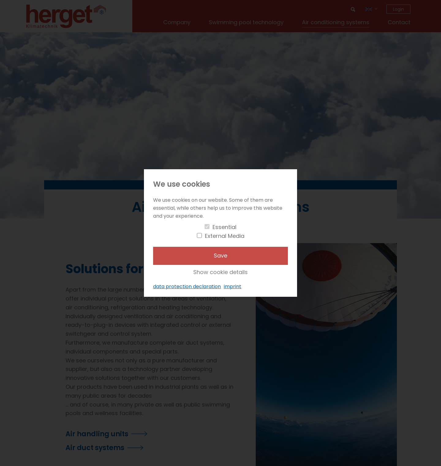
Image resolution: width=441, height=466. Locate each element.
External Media (224, 236)
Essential (224, 227)
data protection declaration (187, 286)
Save (220, 255)
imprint (232, 286)
